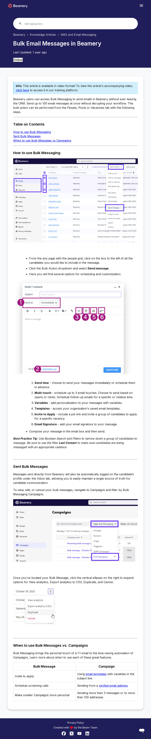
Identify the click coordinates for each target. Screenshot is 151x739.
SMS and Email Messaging (78, 34)
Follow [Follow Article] (18, 60)
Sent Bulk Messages (27, 136)
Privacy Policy (75, 722)
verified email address (113, 685)
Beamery (19, 34)
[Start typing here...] (38, 23)
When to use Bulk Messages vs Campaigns (42, 140)
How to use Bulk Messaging (32, 132)
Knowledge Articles (43, 34)
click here (22, 90)
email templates (96, 674)
